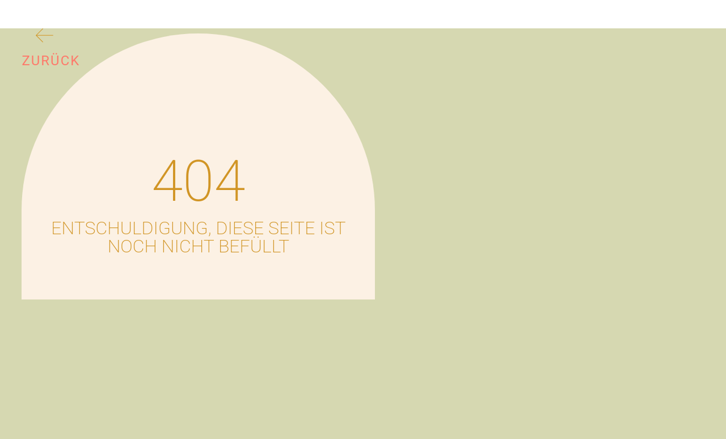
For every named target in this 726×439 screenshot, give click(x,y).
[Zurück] (44, 37)
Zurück (51, 61)
